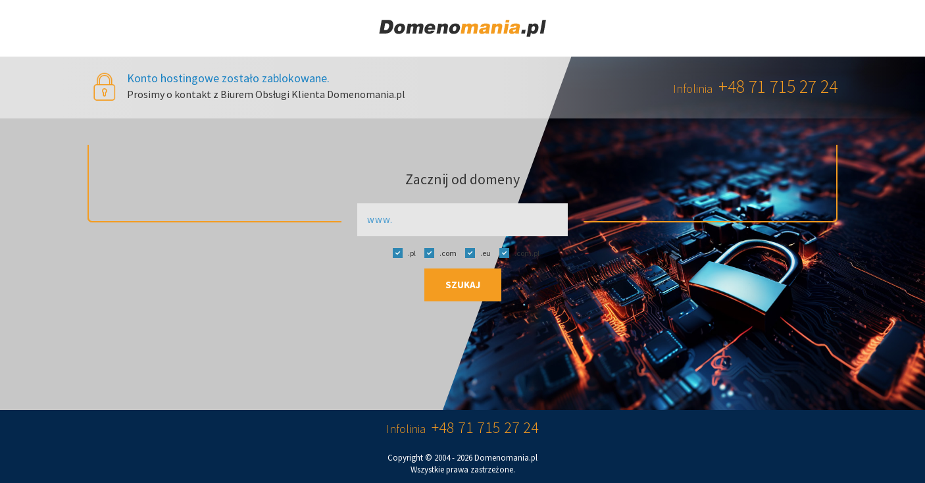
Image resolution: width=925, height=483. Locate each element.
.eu (475, 253)
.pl (401, 253)
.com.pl (516, 253)
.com (437, 253)
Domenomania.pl (506, 457)
